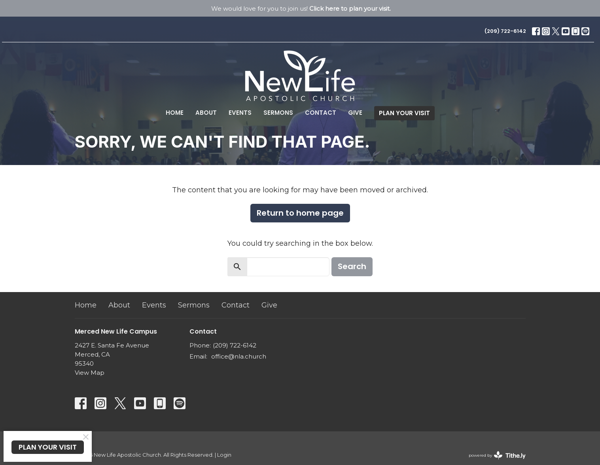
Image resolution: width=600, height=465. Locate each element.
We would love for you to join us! (301, 8)
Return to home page (300, 212)
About (206, 112)
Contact (320, 112)
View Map (89, 372)
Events (240, 112)
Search (352, 266)
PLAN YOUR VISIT (404, 113)
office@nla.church (238, 356)
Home (175, 112)
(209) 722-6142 (505, 31)
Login (224, 455)
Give (355, 112)
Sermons (278, 112)
